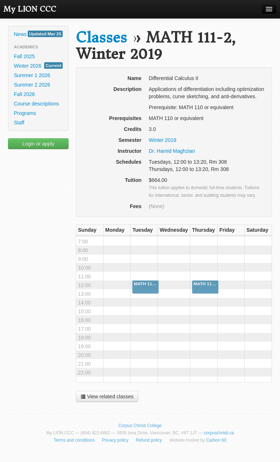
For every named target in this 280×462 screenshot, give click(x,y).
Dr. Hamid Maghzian (172, 151)
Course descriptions (36, 104)
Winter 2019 (162, 140)
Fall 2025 (24, 56)
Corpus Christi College (140, 425)
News (38, 34)
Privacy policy (115, 440)
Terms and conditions (74, 440)
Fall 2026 (24, 94)
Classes (101, 38)
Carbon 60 (216, 440)
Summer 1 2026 (32, 75)
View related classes (107, 396)
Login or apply (38, 144)
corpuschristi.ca (219, 432)
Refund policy (149, 440)
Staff (19, 123)
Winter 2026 (38, 65)
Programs (25, 113)
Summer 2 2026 (32, 85)
